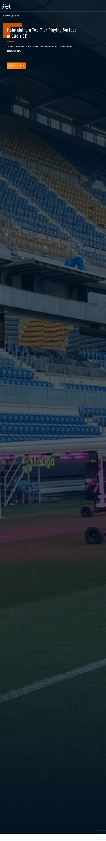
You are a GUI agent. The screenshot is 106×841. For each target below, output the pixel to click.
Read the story (16, 65)
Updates (11, 16)
